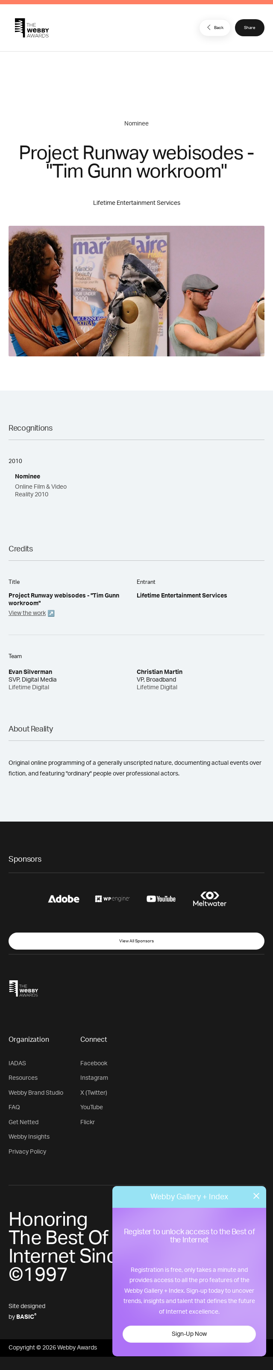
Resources (23, 1078)
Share (249, 28)
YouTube (91, 1108)
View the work (27, 613)
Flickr (87, 1122)
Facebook (93, 1064)
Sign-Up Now (189, 1334)
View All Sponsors (136, 941)
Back (214, 27)
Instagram (94, 1078)
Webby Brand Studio (36, 1093)
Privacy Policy (27, 1152)
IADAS (17, 1064)
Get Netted (23, 1122)
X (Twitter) (93, 1093)
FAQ (14, 1108)
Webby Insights (29, 1137)
